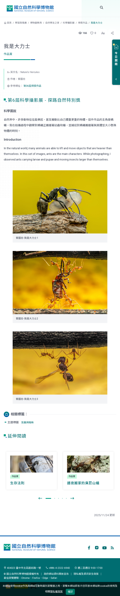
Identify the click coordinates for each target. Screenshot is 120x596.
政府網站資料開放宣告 (56, 573)
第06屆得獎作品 (32, 85)
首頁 (9, 22)
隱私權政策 (56, 591)
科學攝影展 (69, 22)
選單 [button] (112, 7)
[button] (92, 33)
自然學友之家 (52, 22)
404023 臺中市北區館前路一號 (22, 567)
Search (101, 7)
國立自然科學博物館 (30, 8)
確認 (70, 591)
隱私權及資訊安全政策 (86, 573)
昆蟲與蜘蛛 (27, 422)
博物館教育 (36, 22)
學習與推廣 (21, 22)
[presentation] (40, 498)
